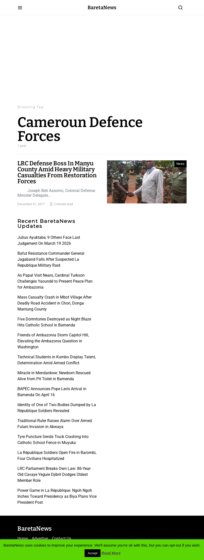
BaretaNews (102, 7)
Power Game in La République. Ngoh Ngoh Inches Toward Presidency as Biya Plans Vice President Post (57, 496)
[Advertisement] (102, 60)
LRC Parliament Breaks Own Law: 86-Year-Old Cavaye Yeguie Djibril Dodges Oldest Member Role (54, 474)
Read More (111, 553)
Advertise (40, 538)
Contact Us (61, 538)
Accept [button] (93, 553)
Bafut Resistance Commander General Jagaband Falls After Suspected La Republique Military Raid (50, 259)
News (180, 164)
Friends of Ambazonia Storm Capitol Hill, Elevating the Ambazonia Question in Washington (53, 341)
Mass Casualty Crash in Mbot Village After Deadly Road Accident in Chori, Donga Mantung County (54, 303)
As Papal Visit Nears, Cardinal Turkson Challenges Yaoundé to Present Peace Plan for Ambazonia (55, 281)
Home (22, 538)
